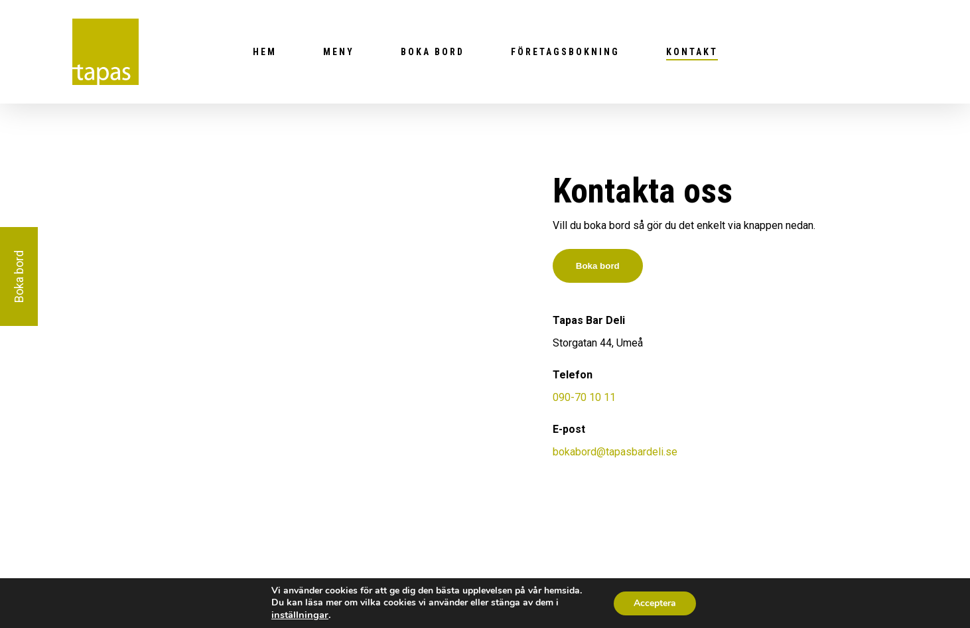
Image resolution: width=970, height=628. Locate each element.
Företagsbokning (565, 51)
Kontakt (692, 51)
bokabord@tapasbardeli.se (615, 451)
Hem (265, 51)
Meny (338, 51)
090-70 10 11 (584, 397)
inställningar (299, 615)
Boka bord (432, 51)
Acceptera (655, 603)
